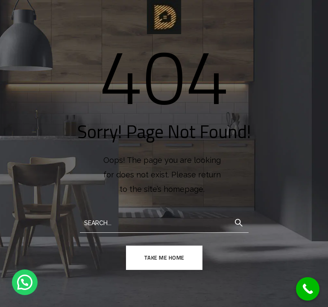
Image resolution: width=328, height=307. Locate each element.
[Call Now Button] (307, 289)
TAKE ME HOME (164, 257)
